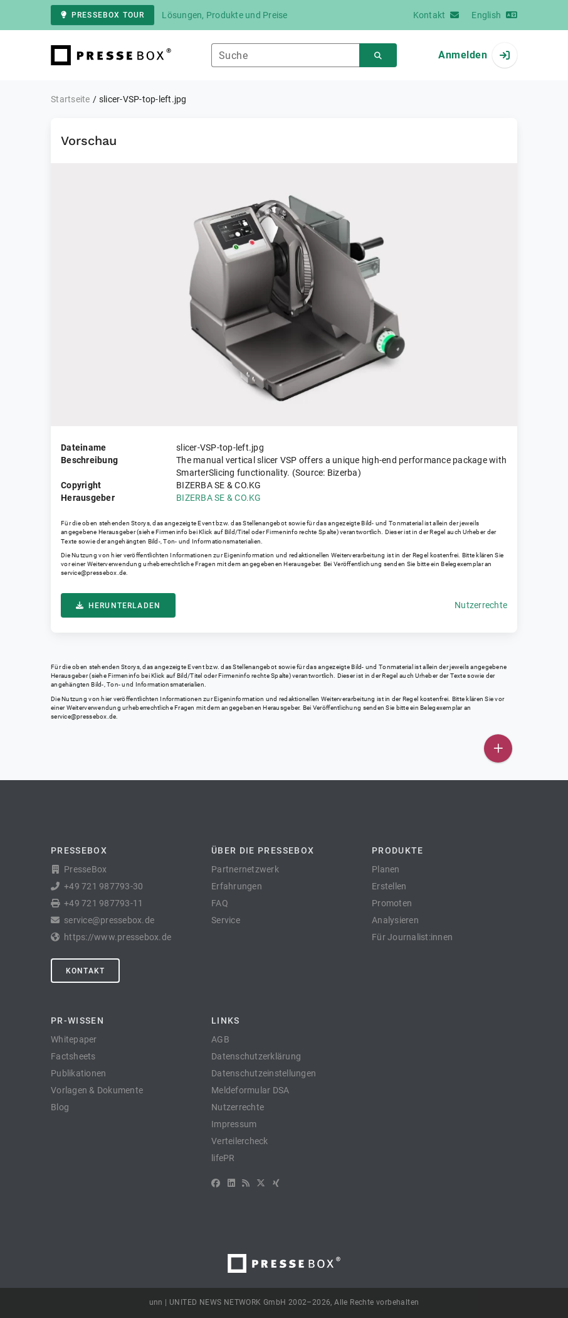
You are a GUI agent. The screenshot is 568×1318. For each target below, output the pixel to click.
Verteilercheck (239, 1141)
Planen (386, 869)
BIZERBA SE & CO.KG (218, 498)
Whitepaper (74, 1039)
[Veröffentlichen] (498, 748)
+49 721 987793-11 (103, 903)
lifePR (223, 1158)
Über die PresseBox (262, 850)
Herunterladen (118, 605)
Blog (60, 1107)
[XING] (276, 1183)
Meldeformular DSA (250, 1090)
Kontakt (85, 971)
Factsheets (73, 1056)
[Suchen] (378, 55)
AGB (220, 1039)
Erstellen (389, 886)
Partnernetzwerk (245, 869)
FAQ (219, 903)
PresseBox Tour (102, 15)
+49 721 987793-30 (103, 886)
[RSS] (246, 1183)
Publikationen (78, 1073)
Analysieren (395, 920)
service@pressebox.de (93, 572)
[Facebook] (215, 1183)
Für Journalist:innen (412, 937)
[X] (260, 1183)
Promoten (392, 903)
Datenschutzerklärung (256, 1056)
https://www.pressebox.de (117, 937)
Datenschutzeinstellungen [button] (263, 1073)
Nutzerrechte (481, 605)
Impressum (233, 1124)
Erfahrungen (236, 886)
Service (225, 920)
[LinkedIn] (231, 1183)
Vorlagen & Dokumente (97, 1090)
